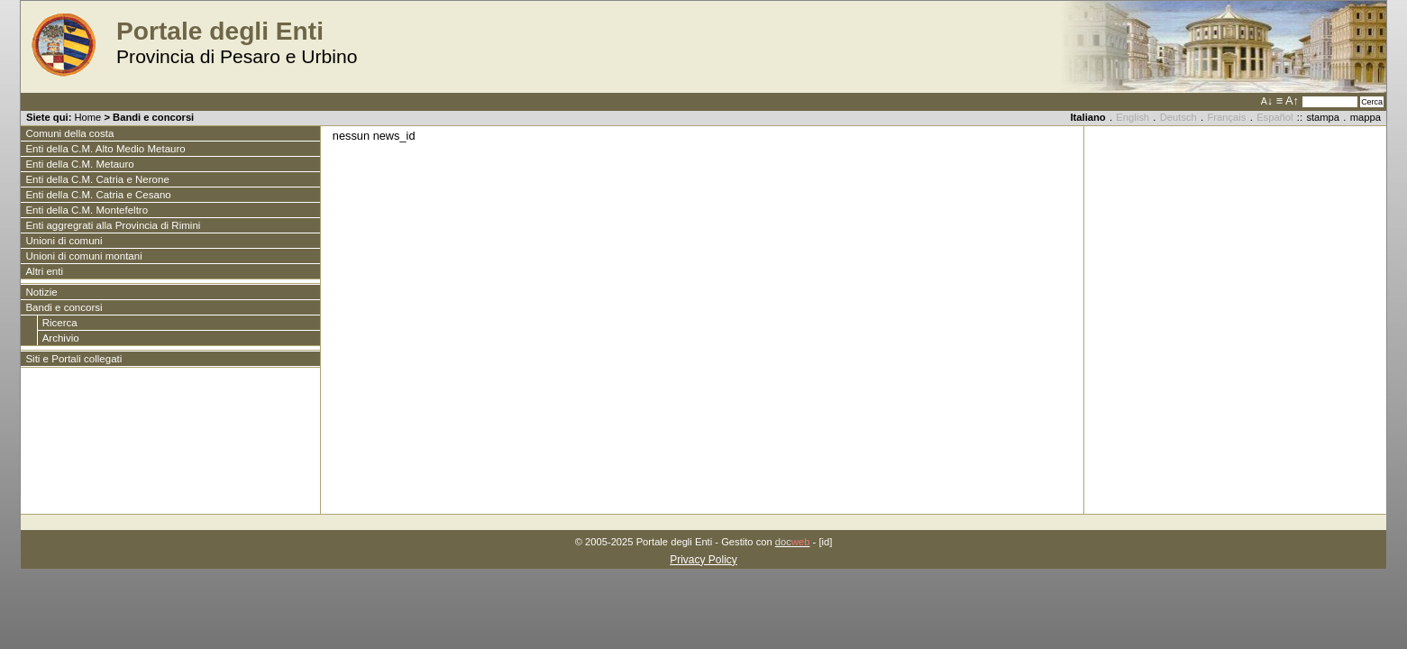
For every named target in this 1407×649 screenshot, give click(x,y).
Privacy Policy (703, 559)
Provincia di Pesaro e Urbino (237, 56)
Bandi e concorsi (153, 117)
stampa (1322, 117)
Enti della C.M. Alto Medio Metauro (105, 148)
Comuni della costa (69, 133)
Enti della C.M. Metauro (79, 164)
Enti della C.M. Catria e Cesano (97, 194)
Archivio (60, 338)
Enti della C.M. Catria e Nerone (97, 179)
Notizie (41, 292)
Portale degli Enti (220, 31)
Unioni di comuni (63, 240)
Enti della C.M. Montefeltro (86, 210)
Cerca (1372, 101)
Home (87, 117)
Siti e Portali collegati (73, 358)
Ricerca (60, 322)
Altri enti (44, 271)
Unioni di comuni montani (83, 256)
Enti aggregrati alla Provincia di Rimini (112, 225)
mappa (1365, 117)
